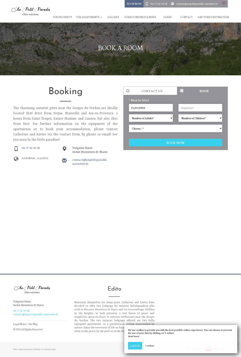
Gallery (113, 17)
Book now (175, 142)
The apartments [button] (89, 17)
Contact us (144, 90)
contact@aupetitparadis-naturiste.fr (197, 3)
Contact (186, 17)
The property (62, 17)
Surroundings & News (140, 17)
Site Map (33, 324)
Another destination (213, 17)
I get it (135, 346)
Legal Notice (20, 324)
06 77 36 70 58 (159, 3)
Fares (167, 17)
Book (194, 90)
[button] (223, 4)
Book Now (134, 3)
